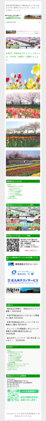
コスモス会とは (14, 188)
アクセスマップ (13, 367)
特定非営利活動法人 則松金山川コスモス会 (22, 5)
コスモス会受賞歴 (15, 191)
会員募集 (12, 197)
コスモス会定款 (14, 193)
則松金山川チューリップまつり (18, 364)
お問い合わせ (12, 198)
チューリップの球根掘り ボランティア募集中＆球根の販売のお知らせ (22, 330)
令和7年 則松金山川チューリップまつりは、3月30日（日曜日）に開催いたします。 (23, 56)
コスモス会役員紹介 (16, 195)
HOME (9, 184)
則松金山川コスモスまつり (17, 366)
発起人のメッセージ (16, 190)
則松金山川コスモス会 (15, 186)
